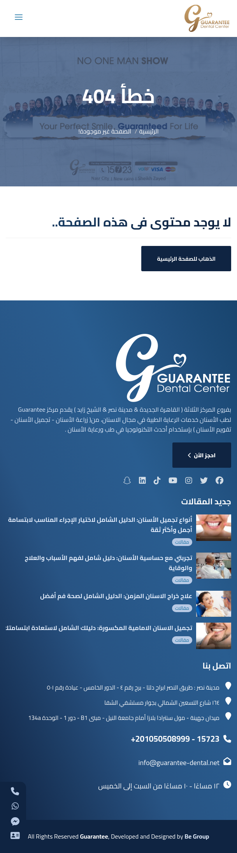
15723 (208, 738)
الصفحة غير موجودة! (104, 131)
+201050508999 (160, 738)
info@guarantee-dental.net (179, 762)
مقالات (182, 541)
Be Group (196, 836)
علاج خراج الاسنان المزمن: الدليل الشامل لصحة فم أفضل (116, 596)
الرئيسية (149, 131)
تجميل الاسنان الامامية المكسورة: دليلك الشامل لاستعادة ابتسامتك (98, 628)
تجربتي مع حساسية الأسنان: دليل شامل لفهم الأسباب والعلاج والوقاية (108, 563)
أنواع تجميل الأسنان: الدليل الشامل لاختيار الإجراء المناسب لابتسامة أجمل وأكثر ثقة (100, 524)
